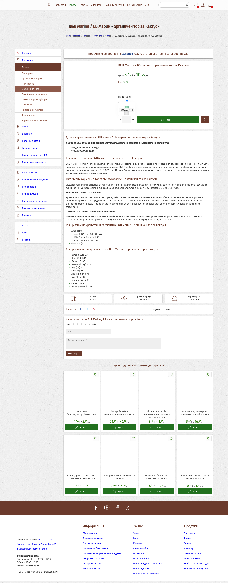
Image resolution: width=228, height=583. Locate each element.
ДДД (148, 4)
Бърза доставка (89, 298)
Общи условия (90, 534)
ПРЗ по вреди (26, 186)
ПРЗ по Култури (141, 570)
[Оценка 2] (77, 324)
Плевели (24, 215)
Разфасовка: (124, 96)
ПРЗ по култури (27, 193)
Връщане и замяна (92, 545)
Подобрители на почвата (34, 94)
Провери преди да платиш (140, 298)
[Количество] (126, 119)
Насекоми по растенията (32, 200)
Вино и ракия (135, 4)
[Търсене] (171, 5)
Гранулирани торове (32, 78)
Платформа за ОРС (92, 565)
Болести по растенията (31, 208)
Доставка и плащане (93, 540)
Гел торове (27, 73)
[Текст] (113, 343)
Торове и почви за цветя (34, 120)
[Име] (88, 331)
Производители (27, 172)
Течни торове (28, 115)
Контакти (24, 239)
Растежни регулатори (33, 109)
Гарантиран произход (190, 298)
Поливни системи (115, 4)
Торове (74, 4)
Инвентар (97, 4)
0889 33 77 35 (45, 541)
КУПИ (80, 427)
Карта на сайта (140, 550)
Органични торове (31, 89)
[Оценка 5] (89, 324)
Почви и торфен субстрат (35, 99)
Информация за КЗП (93, 570)
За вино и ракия (27, 147)
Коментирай (74, 353)
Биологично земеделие (31, 162)
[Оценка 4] (85, 324)
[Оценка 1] (73, 324)
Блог (22, 232)
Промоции (25, 52)
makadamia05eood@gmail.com (32, 550)
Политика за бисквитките (95, 550)
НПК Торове (28, 83)
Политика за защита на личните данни (102, 555)
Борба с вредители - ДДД (32, 155)
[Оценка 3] (81, 324)
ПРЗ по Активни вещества (146, 575)
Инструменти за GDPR (93, 560)
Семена (85, 4)
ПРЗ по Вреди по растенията (147, 565)
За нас (22, 225)
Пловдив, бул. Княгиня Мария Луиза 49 (36, 545)
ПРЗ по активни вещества (32, 179)
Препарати (61, 4)
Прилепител (28, 104)
